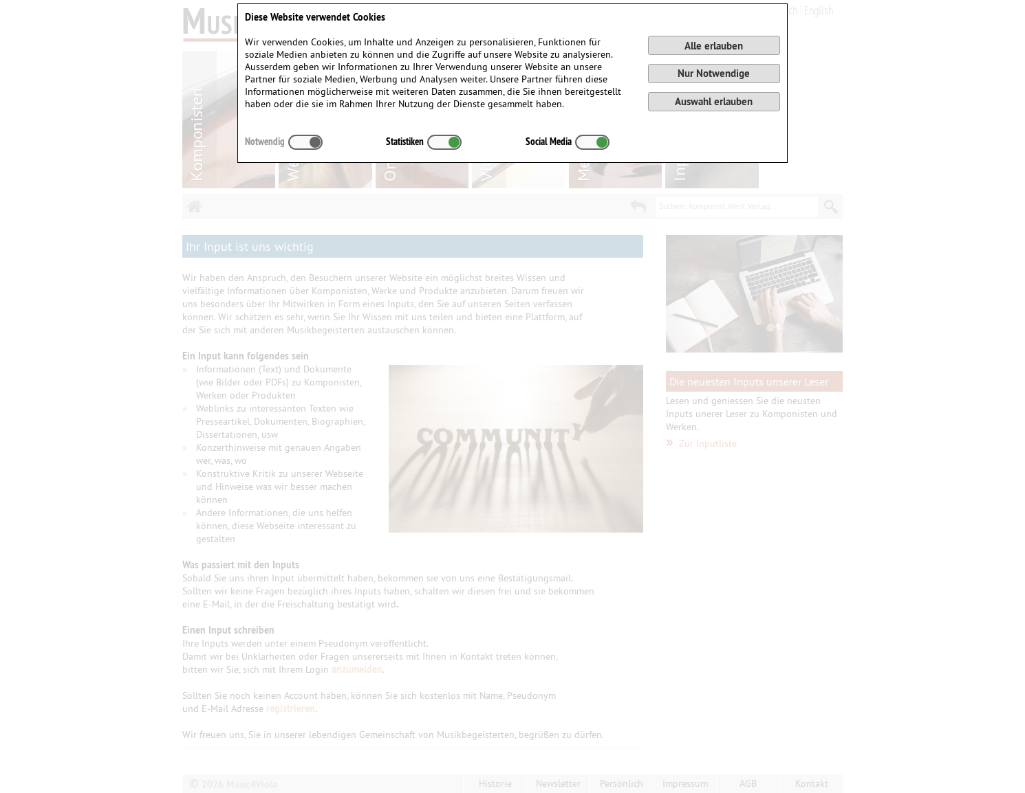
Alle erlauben (713, 45)
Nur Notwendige (714, 73)
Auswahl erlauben (714, 101)
